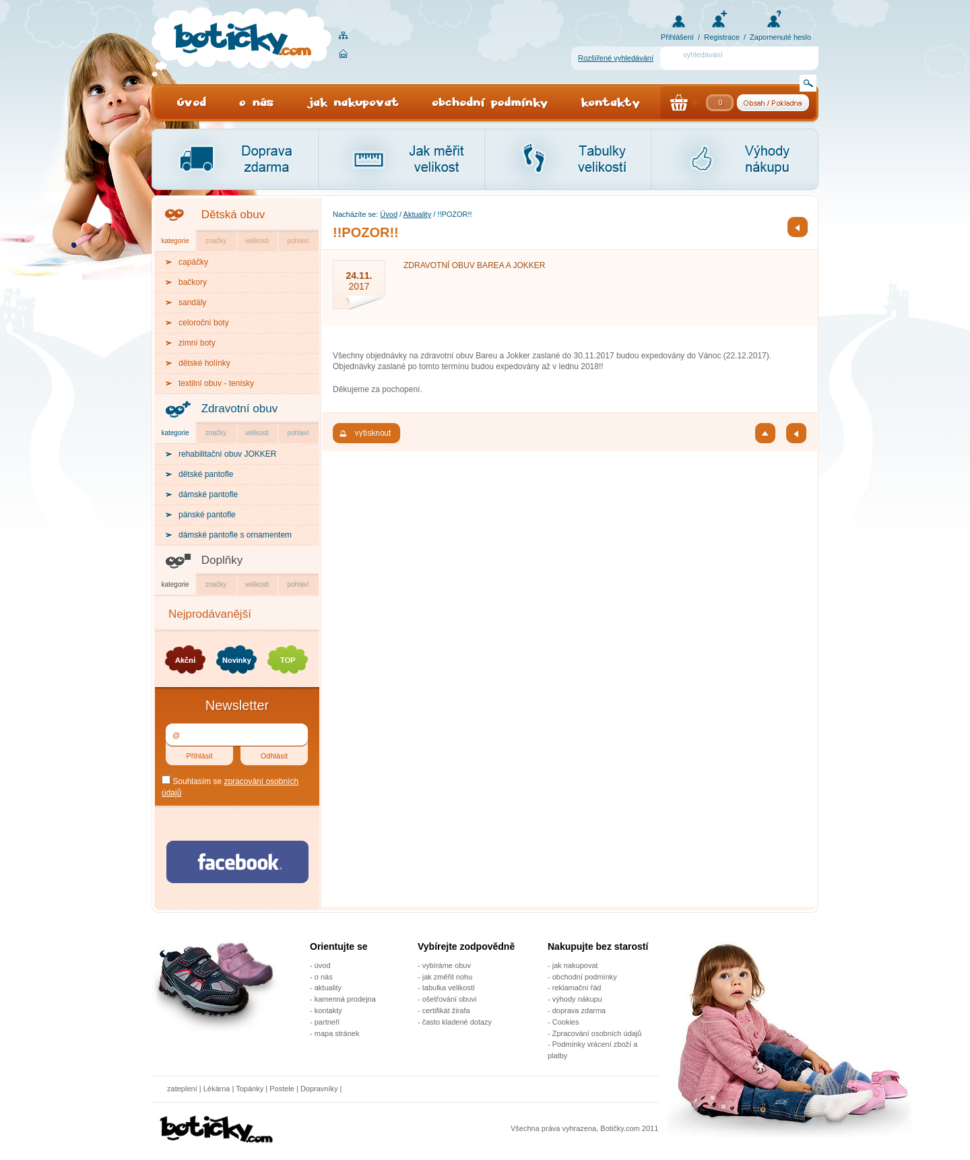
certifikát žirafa (446, 1010)
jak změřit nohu (447, 977)
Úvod (388, 214)
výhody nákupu (577, 999)
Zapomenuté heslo (780, 37)
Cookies (565, 1022)
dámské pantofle (208, 494)
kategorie (175, 241)
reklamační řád (577, 988)
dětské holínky (204, 363)
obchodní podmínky (584, 977)
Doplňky (222, 560)
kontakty (328, 1010)
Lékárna (216, 1089)
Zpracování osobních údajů (597, 1033)
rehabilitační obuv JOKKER (227, 454)
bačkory (193, 282)
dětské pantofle (206, 474)
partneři (327, 1022)
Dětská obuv (233, 214)
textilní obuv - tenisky (216, 383)
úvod (323, 965)
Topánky (249, 1089)
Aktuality (417, 214)
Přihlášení (677, 37)
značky (215, 241)
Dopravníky (320, 1089)
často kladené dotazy (457, 1022)
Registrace (722, 37)
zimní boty (197, 343)
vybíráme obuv (446, 965)
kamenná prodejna (345, 999)
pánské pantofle (207, 514)
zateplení (182, 1089)
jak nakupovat (575, 965)
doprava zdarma (579, 1010)
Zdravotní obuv (239, 408)
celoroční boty (204, 322)
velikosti (257, 241)
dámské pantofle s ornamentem (235, 535)
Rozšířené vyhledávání (615, 58)
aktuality (328, 988)
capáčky (193, 262)
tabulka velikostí (448, 988)
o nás (324, 977)
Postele (281, 1089)
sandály (192, 302)
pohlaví (298, 241)
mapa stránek (337, 1033)
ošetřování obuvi (449, 999)
